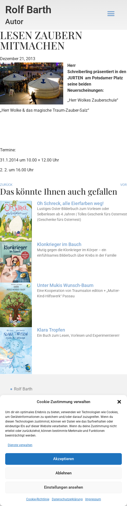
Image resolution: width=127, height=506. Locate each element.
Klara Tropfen (51, 330)
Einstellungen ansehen (63, 487)
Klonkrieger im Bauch (59, 244)
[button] (119, 401)
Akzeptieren (63, 459)
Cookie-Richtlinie (37, 499)
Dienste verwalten (20, 445)
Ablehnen (63, 473)
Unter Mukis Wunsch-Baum (65, 285)
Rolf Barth (28, 10)
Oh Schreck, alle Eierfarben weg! (70, 203)
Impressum (93, 499)
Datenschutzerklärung (67, 499)
